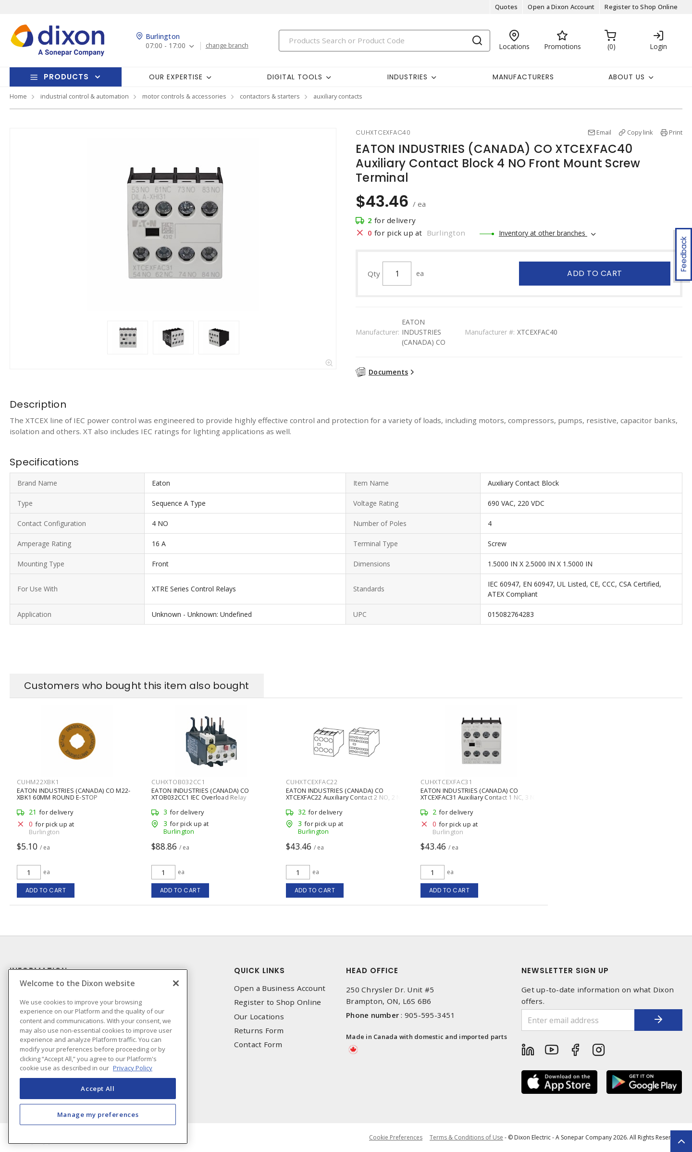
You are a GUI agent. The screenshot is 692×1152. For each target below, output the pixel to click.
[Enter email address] (578, 1020)
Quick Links (259, 970)
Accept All (98, 1088)
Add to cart (594, 273)
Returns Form (259, 1030)
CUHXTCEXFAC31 (446, 781)
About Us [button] (626, 77)
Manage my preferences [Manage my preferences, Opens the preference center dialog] (98, 1114)
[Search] (384, 40)
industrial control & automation (84, 96)
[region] (98, 1056)
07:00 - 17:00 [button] (165, 46)
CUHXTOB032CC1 (178, 781)
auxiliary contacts (337, 96)
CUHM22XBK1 (38, 781)
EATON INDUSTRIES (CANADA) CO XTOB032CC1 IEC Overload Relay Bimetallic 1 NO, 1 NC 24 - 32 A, (200, 797)
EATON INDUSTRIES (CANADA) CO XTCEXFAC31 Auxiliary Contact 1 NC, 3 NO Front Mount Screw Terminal (480, 797)
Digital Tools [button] (294, 77)
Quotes (506, 6)
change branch (227, 46)
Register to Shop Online (641, 6)
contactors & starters (270, 96)
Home (18, 96)
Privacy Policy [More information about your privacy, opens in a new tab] (132, 1068)
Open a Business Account (280, 988)
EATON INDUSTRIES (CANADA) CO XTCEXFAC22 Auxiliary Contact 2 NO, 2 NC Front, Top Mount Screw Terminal (345, 797)
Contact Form (258, 1044)
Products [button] (66, 77)
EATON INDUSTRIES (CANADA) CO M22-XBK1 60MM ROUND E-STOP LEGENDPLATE (73, 797)
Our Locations (259, 1016)
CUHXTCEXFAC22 (312, 781)
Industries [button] (407, 77)
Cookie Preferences (395, 1137)
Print (675, 132)
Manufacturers (523, 77)
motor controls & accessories (184, 96)
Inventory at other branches (543, 233)
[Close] (175, 983)
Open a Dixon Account (561, 6)
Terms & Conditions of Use (466, 1137)
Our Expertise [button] (176, 77)
